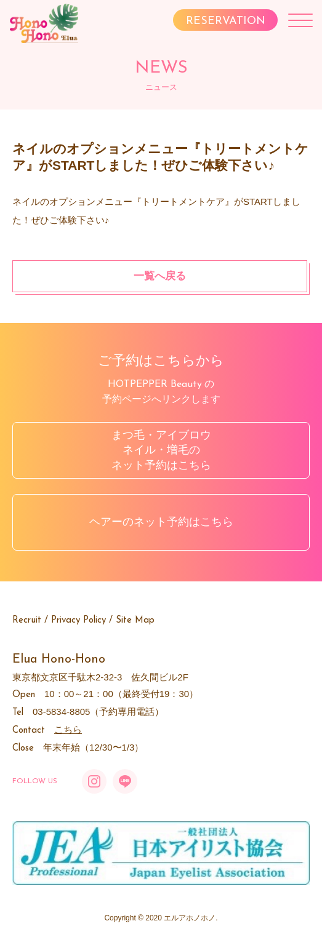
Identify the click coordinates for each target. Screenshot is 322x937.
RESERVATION (225, 21)
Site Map (135, 620)
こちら (68, 729)
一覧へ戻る (160, 276)
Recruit (26, 620)
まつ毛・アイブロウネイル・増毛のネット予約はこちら (161, 450)
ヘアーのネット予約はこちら (161, 522)
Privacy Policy (78, 620)
